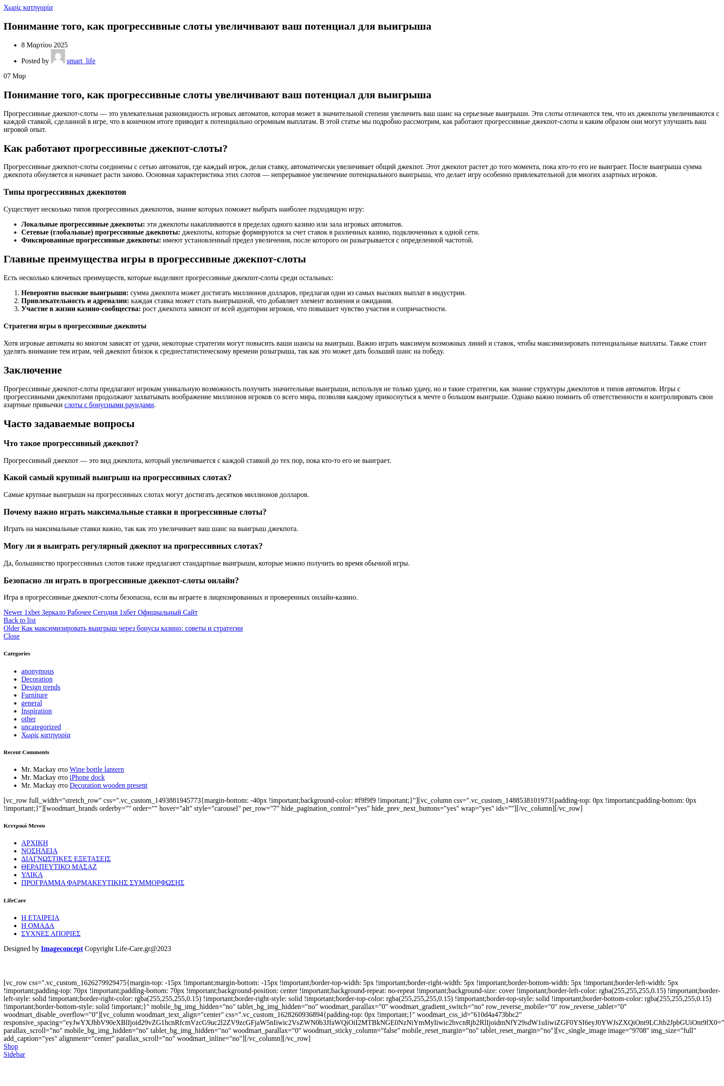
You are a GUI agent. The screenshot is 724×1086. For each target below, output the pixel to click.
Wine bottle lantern (96, 769)
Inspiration (36, 711)
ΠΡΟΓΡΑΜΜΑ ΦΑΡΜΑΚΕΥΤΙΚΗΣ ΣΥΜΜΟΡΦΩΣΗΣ (103, 882)
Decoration (37, 679)
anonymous (37, 671)
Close (11, 636)
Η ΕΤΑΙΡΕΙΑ (40, 917)
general (31, 703)
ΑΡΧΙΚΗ (34, 843)
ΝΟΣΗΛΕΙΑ (39, 851)
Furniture (34, 695)
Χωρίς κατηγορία (28, 7)
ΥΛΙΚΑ (32, 874)
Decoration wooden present (108, 785)
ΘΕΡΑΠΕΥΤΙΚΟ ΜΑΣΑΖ (59, 866)
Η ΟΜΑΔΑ (37, 925)
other (28, 719)
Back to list (20, 620)
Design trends (40, 687)
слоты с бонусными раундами (109, 404)
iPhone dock (87, 777)
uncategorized (41, 727)
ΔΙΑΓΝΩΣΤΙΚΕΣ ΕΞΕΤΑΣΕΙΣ (66, 859)
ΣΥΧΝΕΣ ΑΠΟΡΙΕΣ (51, 933)
